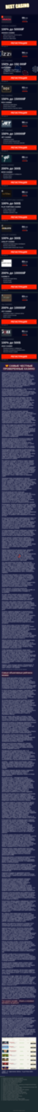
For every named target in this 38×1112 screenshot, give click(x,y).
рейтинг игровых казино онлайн (11, 1094)
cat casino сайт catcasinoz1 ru (10, 1083)
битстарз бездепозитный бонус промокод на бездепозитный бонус (19, 1084)
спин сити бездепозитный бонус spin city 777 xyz (15, 1093)
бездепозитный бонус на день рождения (13, 1078)
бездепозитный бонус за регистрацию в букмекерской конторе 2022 (20, 1087)
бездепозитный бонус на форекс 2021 (12, 1088)
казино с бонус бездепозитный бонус (12, 1082)
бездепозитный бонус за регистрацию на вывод (15, 1079)
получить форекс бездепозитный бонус (13, 1091)
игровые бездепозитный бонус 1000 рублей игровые (16, 1100)
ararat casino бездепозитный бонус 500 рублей (14, 1092)
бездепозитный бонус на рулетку (11, 1085)
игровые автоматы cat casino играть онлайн (14, 1098)
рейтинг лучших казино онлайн (10, 1097)
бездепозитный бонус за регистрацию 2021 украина (16, 1089)
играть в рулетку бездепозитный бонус (12, 1096)
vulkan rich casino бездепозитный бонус (13, 1080)
